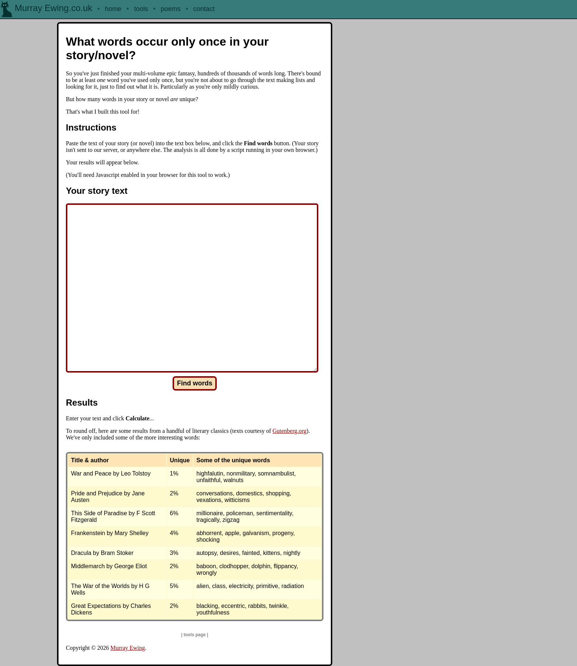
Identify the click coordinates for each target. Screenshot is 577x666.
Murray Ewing (127, 648)
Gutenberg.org (290, 431)
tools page (195, 634)
